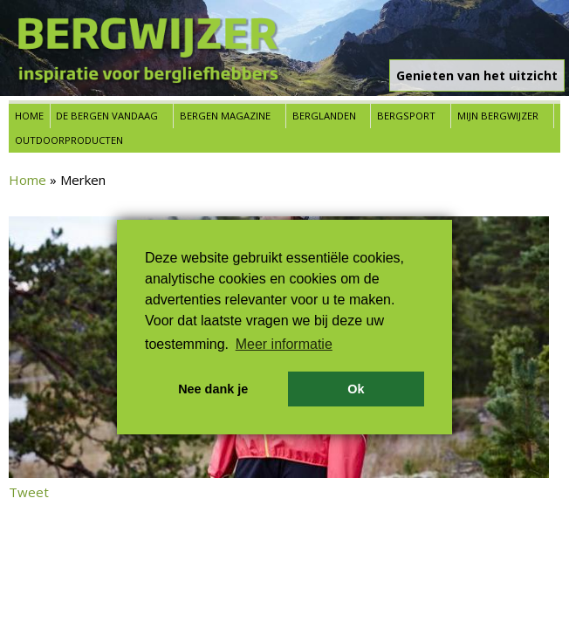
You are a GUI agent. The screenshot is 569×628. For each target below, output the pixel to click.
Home (29, 115)
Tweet (29, 492)
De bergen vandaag (107, 115)
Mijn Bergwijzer (497, 115)
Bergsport (406, 115)
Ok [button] (355, 389)
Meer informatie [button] (284, 344)
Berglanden (324, 115)
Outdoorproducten (69, 140)
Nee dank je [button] (213, 389)
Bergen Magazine (225, 115)
